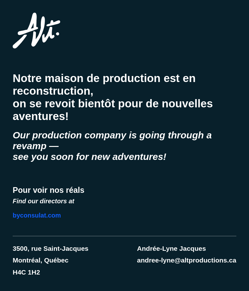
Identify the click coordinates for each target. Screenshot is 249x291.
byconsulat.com (37, 215)
